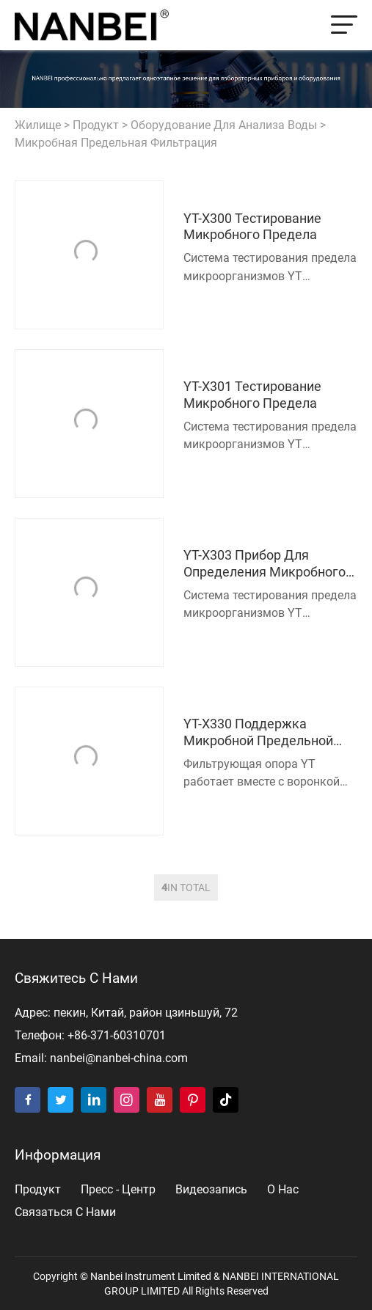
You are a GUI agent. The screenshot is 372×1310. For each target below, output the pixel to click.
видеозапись (211, 1189)
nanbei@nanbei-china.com (119, 1058)
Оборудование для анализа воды (224, 125)
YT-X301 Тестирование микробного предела (252, 395)
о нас (283, 1189)
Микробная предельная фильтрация (116, 143)
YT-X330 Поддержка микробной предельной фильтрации (258, 733)
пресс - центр (118, 1189)
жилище (38, 125)
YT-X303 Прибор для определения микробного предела (264, 564)
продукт (96, 125)
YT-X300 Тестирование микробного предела (252, 227)
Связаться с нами (65, 1212)
